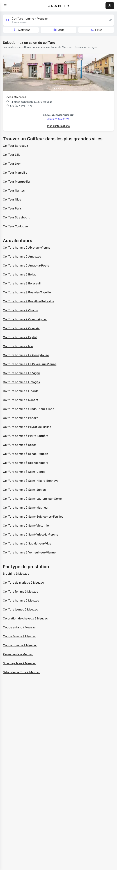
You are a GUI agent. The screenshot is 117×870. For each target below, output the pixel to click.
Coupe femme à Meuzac (19, 636)
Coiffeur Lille (11, 154)
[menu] (5, 6)
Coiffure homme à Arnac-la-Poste (26, 265)
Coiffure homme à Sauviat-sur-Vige (27, 543)
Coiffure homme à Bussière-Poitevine (28, 301)
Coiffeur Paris (12, 208)
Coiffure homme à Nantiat (20, 400)
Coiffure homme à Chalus (20, 310)
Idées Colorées (16, 97)
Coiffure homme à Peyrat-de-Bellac (27, 427)
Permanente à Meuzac (18, 654)
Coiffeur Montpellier (16, 181)
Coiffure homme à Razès (19, 445)
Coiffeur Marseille (15, 172)
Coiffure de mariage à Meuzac (23, 582)
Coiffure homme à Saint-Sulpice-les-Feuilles (33, 516)
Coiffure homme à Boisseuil (22, 283)
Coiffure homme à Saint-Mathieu (25, 507)
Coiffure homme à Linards (20, 391)
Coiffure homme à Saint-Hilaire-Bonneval (31, 480)
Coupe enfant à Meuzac (19, 627)
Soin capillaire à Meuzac (19, 663)
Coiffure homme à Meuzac (21, 600)
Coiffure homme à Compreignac (25, 319)
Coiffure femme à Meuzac (20, 591)
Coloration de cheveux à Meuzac (25, 618)
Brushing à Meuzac (16, 573)
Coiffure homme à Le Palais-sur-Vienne (29, 364)
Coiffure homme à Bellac (19, 274)
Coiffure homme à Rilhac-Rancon (25, 454)
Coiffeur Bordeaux (15, 145)
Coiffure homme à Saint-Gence (24, 471)
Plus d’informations (58, 125)
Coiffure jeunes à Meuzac (20, 609)
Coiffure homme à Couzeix (21, 328)
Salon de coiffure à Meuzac (21, 672)
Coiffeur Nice (12, 199)
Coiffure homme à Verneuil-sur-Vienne (29, 552)
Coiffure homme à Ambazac (22, 256)
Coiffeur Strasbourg (16, 217)
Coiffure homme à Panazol (21, 418)
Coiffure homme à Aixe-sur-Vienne (26, 247)
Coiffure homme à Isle (18, 346)
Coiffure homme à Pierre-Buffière (25, 436)
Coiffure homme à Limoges (21, 382)
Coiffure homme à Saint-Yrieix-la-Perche (30, 534)
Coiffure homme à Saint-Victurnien (27, 525)
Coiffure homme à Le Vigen (21, 373)
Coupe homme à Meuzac (20, 645)
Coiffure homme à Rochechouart (25, 463)
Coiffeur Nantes (14, 190)
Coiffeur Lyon (12, 163)
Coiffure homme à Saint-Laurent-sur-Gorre (32, 498)
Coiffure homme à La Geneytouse (26, 355)
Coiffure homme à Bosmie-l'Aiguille (27, 292)
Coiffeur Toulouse (15, 226)
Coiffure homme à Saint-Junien (24, 489)
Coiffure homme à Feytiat (20, 337)
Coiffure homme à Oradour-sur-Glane (28, 409)
